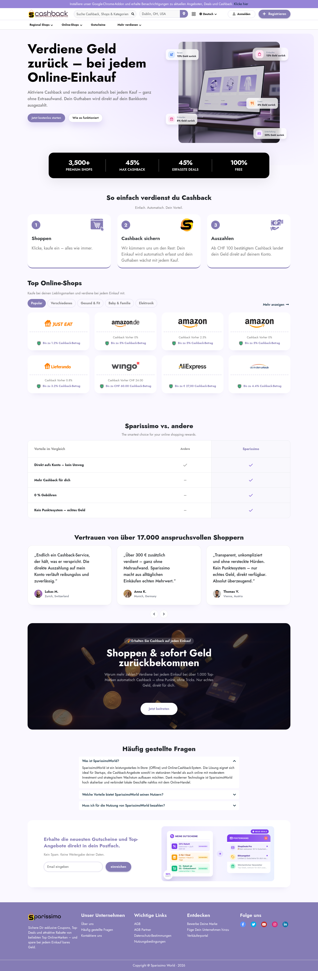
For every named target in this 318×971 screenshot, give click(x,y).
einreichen (118, 866)
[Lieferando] (58, 374)
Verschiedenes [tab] (61, 303)
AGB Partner (142, 929)
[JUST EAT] (58, 331)
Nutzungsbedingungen (149, 941)
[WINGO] (125, 374)
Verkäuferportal (197, 935)
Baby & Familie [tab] (119, 303)
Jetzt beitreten (159, 708)
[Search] (105, 14)
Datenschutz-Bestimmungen (152, 935)
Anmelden (241, 14)
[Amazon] (125, 331)
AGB (137, 924)
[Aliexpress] (192, 374)
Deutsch (206, 14)
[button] (154, 614)
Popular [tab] (36, 303)
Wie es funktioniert (87, 118)
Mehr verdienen (128, 25)
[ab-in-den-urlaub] (259, 374)
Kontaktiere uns (91, 935)
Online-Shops (70, 25)
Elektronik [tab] (146, 303)
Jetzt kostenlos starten (47, 118)
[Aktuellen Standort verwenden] (184, 14)
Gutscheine (98, 25)
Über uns (87, 924)
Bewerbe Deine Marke (202, 924)
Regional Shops (39, 25)
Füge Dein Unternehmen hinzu (208, 929)
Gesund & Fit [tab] (90, 303)
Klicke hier (241, 4)
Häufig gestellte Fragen (97, 929)
